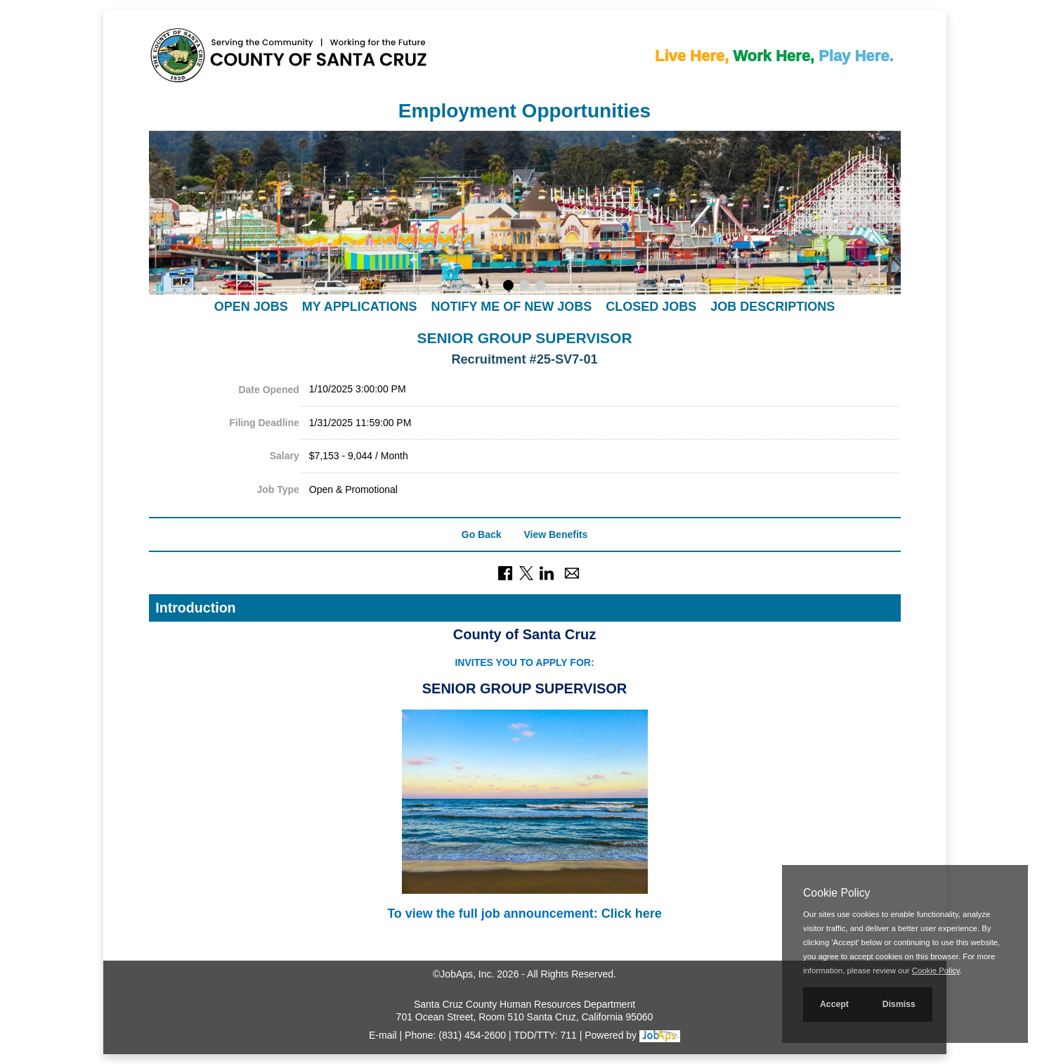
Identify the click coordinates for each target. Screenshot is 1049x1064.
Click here (631, 913)
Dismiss (899, 1004)
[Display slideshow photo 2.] (524, 287)
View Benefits (555, 534)
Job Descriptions (772, 307)
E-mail (383, 1035)
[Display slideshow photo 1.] (508, 287)
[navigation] (525, 306)
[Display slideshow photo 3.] (540, 287)
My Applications (359, 307)
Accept (834, 1004)
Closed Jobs (651, 307)
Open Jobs (251, 307)
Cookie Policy (836, 893)
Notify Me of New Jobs (511, 307)
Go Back (482, 534)
